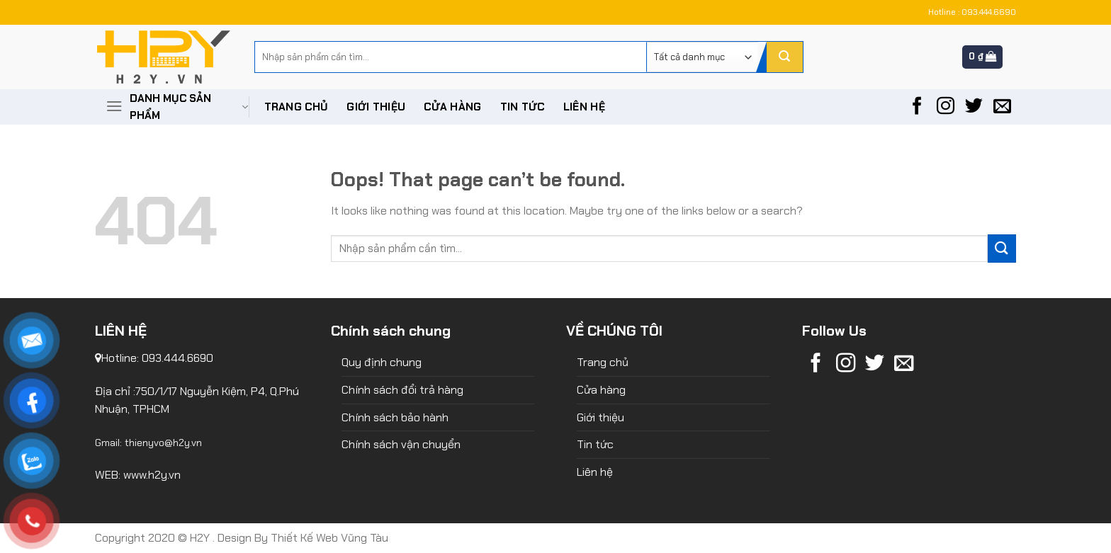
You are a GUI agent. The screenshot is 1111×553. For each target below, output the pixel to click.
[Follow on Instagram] (945, 107)
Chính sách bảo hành (395, 417)
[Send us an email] (1002, 107)
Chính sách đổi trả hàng (402, 389)
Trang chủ (296, 107)
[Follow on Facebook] (917, 107)
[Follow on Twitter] (974, 107)
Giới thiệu (375, 107)
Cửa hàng (452, 107)
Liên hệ (584, 107)
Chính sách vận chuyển (401, 444)
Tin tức (522, 107)
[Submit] (784, 57)
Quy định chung (382, 362)
